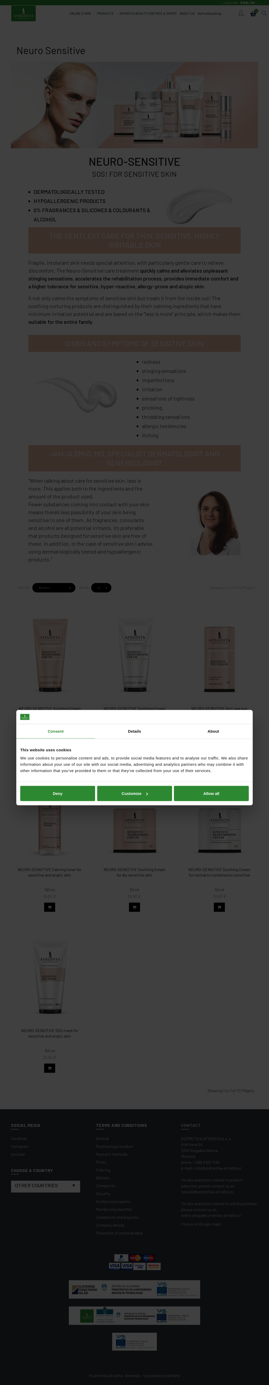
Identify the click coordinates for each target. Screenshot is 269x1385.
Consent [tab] (56, 666)
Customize (135, 728)
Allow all (211, 728)
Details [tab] (134, 666)
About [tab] (213, 666)
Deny (58, 728)
